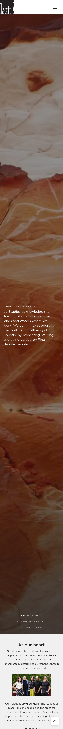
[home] (7, 7)
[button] (54, 7)
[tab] (30, 616)
